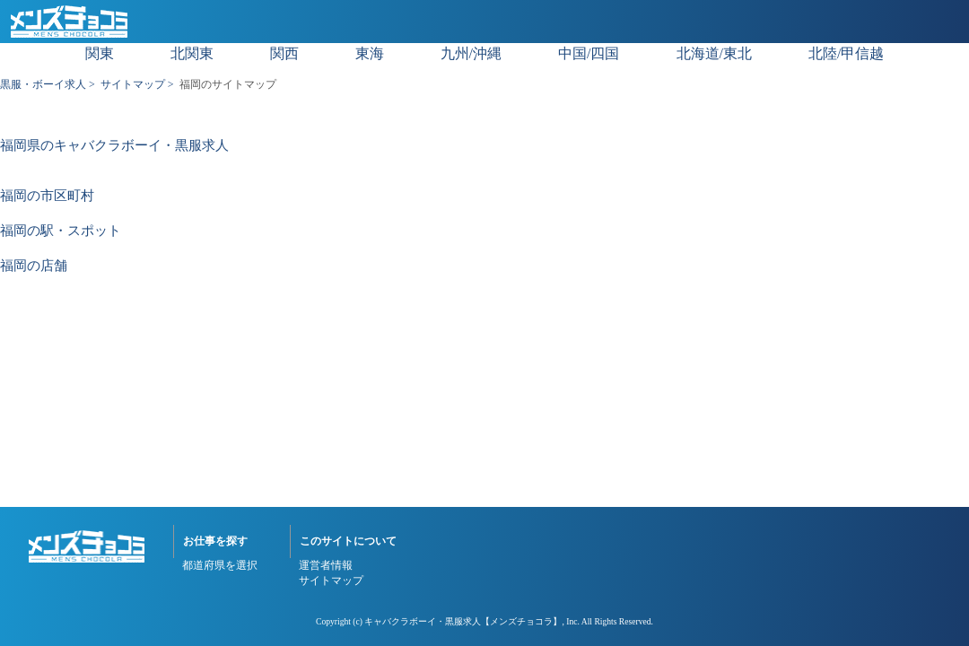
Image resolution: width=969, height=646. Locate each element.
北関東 (192, 53)
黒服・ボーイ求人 (43, 84)
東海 (369, 53)
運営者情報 (326, 565)
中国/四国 (588, 53)
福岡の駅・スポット (60, 231)
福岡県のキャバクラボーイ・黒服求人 (114, 146)
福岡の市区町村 (47, 196)
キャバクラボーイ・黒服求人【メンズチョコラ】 (463, 621)
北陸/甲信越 (846, 53)
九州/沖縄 (471, 53)
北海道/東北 (714, 53)
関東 (99, 53)
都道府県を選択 (220, 565)
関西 (284, 53)
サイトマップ (132, 84)
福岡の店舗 (33, 266)
